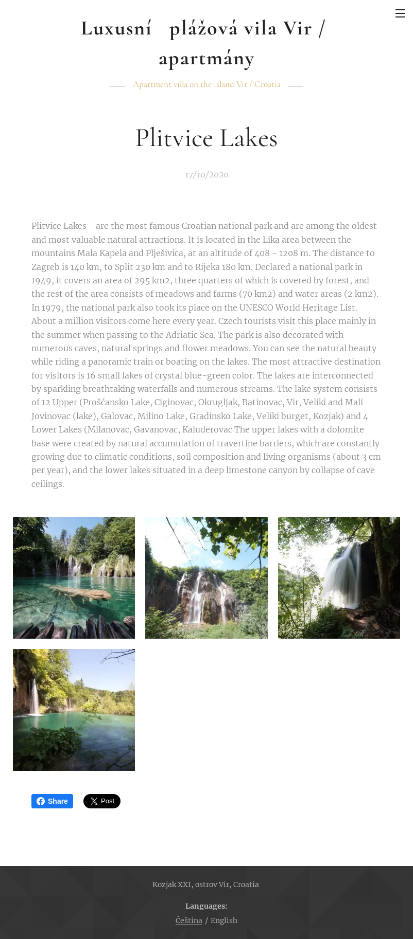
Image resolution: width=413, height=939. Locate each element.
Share (52, 801)
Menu (400, 13)
